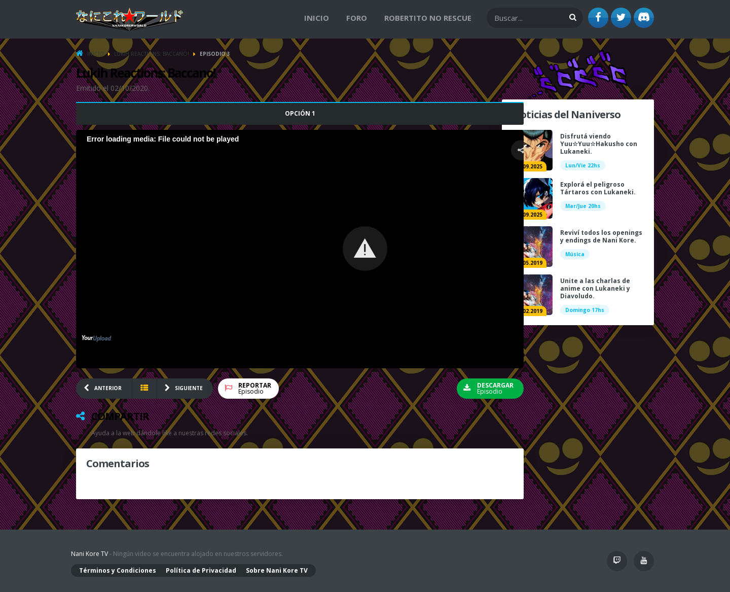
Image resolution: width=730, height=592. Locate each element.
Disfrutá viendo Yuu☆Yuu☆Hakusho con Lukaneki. (598, 144)
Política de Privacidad (201, 570)
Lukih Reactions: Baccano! (151, 53)
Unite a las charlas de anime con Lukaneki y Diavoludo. (595, 288)
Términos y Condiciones (117, 570)
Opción (284, 113)
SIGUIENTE (189, 388)
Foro (356, 18)
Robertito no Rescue (427, 18)
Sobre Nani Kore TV (277, 570)
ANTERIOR (108, 388)
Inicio (316, 18)
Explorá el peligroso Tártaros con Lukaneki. (598, 188)
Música (575, 254)
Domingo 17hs (584, 310)
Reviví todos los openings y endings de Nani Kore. (601, 236)
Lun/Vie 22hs (582, 165)
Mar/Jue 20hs (583, 206)
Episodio (254, 388)
